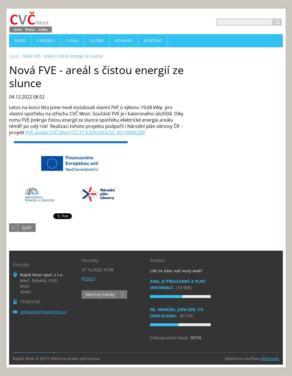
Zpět (27, 227)
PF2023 (88, 278)
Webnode (270, 358)
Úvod (14, 56)
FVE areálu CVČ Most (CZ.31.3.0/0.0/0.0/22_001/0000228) (85, 132)
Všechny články (100, 294)
